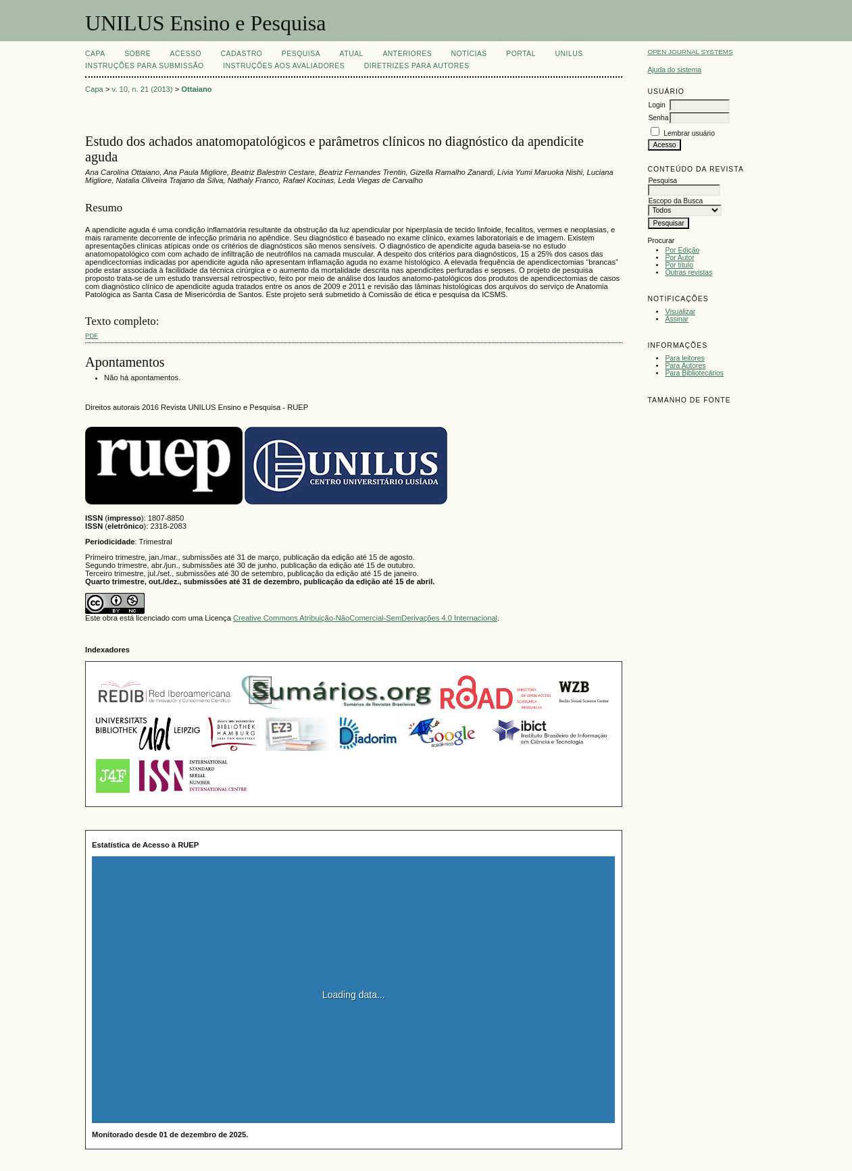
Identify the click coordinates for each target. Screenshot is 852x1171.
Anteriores (407, 53)
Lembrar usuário (689, 133)
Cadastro (241, 53)
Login (656, 105)
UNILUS (568, 53)
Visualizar (680, 311)
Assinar (676, 319)
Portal (521, 53)
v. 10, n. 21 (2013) (142, 89)
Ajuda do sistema (674, 70)
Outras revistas (688, 272)
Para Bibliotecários (694, 373)
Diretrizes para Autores (417, 66)
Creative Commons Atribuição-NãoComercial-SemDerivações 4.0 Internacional (365, 618)
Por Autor (679, 257)
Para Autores (685, 365)
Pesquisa (301, 53)
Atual (352, 53)
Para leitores (684, 358)
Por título (679, 265)
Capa (95, 53)
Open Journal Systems (689, 51)
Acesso (185, 53)
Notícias (469, 53)
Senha (658, 118)
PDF (91, 335)
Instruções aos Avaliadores (284, 66)
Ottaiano (196, 89)
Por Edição (682, 250)
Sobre (137, 53)
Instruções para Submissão (144, 66)
